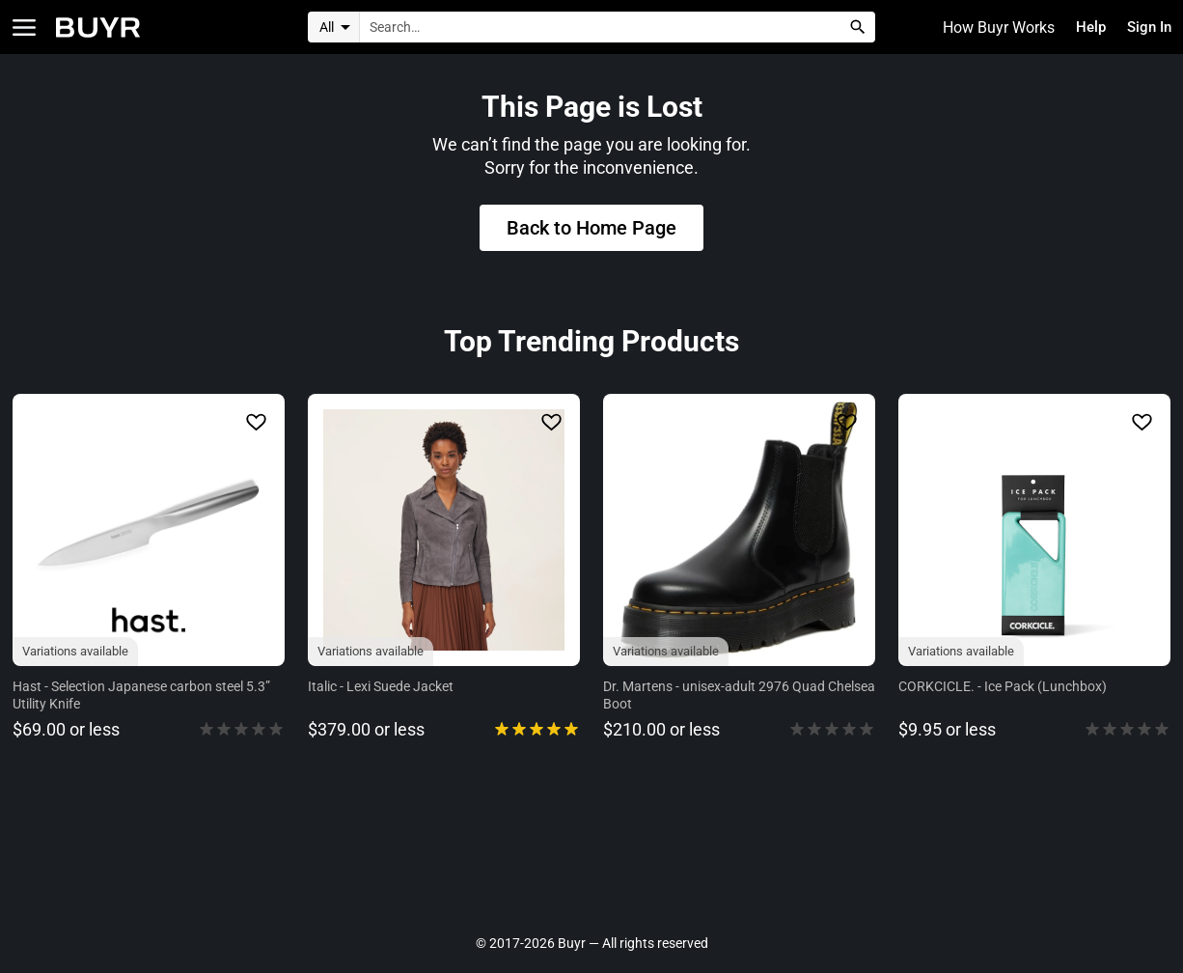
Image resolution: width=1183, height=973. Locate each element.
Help (1084, 27)
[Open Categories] (24, 27)
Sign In (1146, 27)
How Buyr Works (990, 27)
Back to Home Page (591, 230)
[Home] (98, 27)
